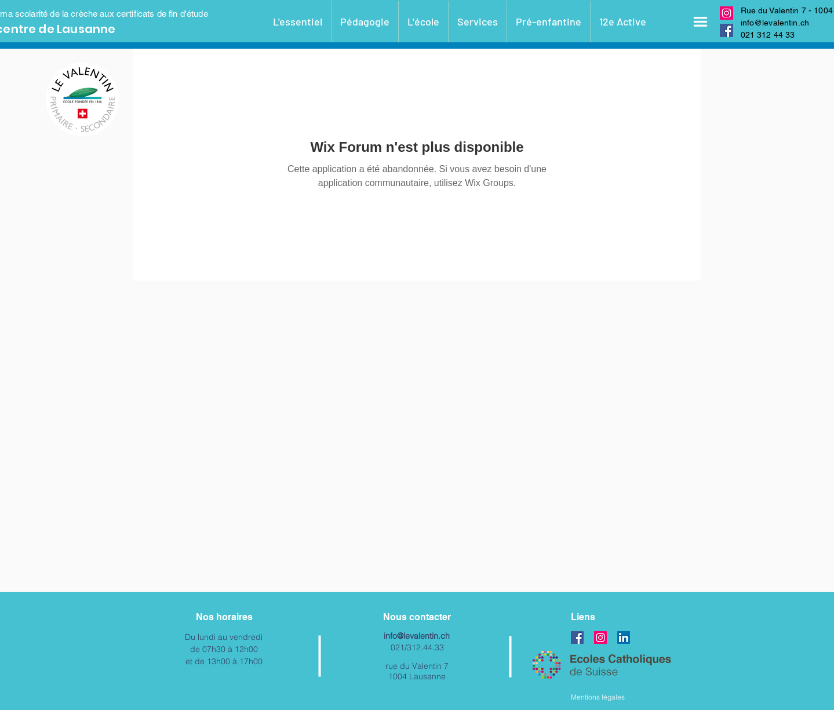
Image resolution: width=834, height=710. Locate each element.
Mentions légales (598, 697)
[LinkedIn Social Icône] (623, 637)
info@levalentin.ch (775, 22)
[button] (701, 22)
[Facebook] (726, 30)
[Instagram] (726, 13)
